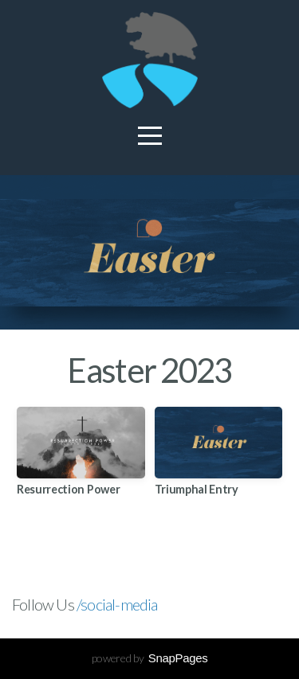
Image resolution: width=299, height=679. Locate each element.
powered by (150, 658)
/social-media (117, 604)
